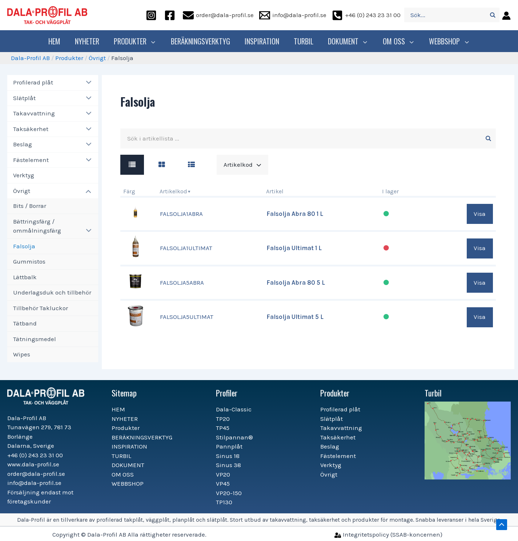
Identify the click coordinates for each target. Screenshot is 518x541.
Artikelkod (173, 191)
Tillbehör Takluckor (40, 308)
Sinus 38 (228, 465)
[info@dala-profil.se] (292, 15)
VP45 (223, 483)
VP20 (223, 474)
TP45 (222, 427)
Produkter (137, 41)
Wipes (21, 354)
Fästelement (31, 159)
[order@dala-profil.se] (218, 15)
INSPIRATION (263, 41)
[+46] (366, 15)
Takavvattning (34, 113)
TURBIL (305, 41)
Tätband (25, 323)
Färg (129, 191)
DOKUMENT (349, 41)
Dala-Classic (234, 409)
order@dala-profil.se (36, 473)
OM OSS (398, 41)
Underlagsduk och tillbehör (52, 292)
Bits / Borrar (29, 205)
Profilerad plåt (33, 82)
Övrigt (97, 58)
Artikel (275, 191)
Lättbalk (25, 277)
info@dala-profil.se (34, 482)
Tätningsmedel (34, 339)
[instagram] (152, 15)
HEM (58, 41)
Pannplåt (229, 446)
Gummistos (29, 261)
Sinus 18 (228, 455)
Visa (480, 213)
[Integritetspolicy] (388, 534)
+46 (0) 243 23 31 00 (35, 455)
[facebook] (170, 15)
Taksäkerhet (30, 129)
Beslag (22, 144)
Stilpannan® (234, 437)
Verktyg (23, 175)
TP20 (223, 418)
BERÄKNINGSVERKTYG (202, 41)
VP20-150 (229, 493)
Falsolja (24, 246)
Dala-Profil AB (30, 58)
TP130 (224, 502)
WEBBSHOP (446, 41)
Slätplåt (24, 98)
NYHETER (91, 41)
